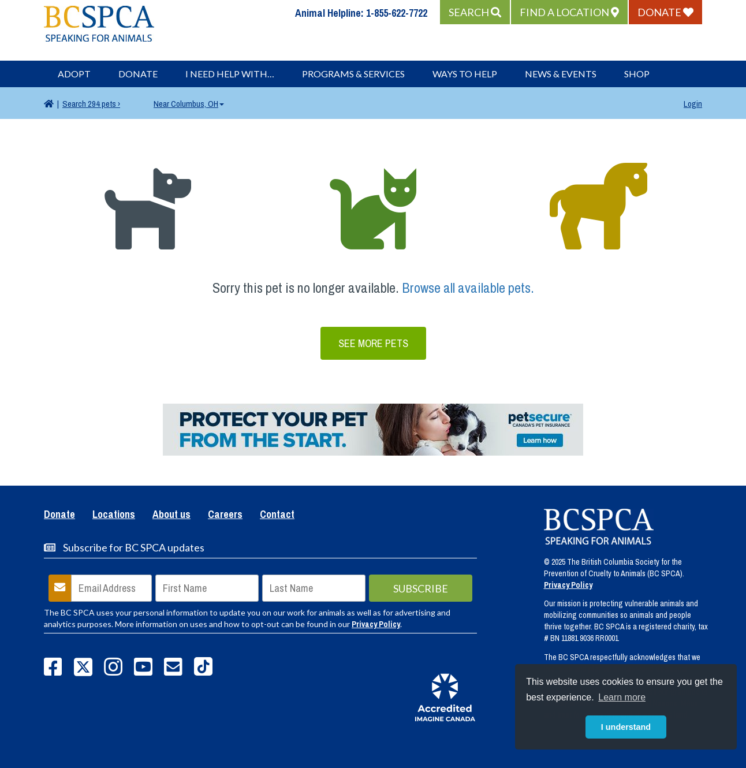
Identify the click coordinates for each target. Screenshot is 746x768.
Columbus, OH (189, 104)
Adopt (74, 73)
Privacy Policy (376, 624)
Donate (138, 73)
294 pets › (91, 104)
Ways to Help (464, 73)
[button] (475, 12)
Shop (637, 73)
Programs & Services (353, 73)
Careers (225, 515)
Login (693, 104)
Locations (113, 515)
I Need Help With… (229, 73)
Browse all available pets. (468, 287)
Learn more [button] (622, 697)
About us (171, 515)
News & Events (560, 73)
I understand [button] (626, 727)
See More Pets (373, 343)
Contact (277, 515)
